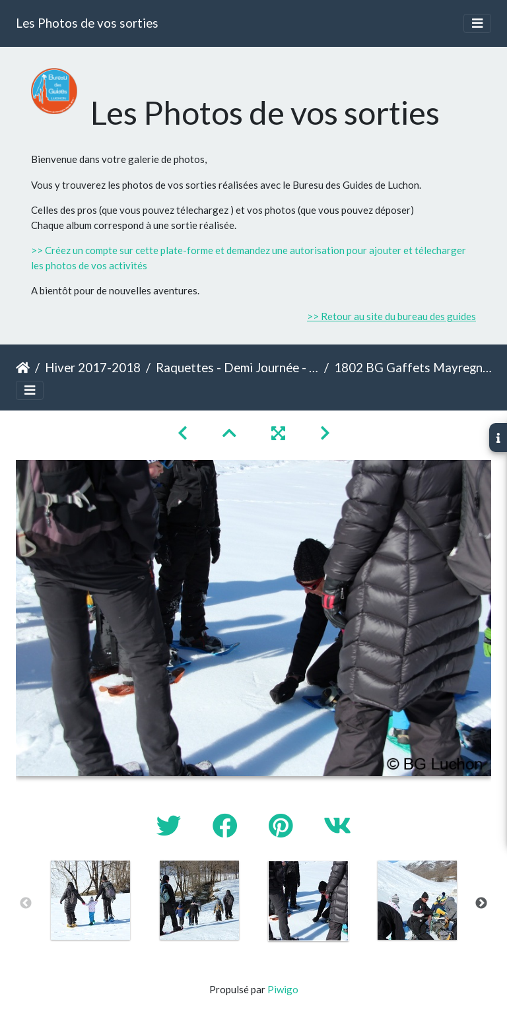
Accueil (23, 367)
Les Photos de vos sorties (87, 22)
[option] (90, 900)
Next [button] (481, 903)
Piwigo (282, 989)
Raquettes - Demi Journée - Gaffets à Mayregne (237, 367)
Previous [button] (25, 903)
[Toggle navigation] (477, 23)
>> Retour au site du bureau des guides (391, 316)
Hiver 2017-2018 (93, 367)
